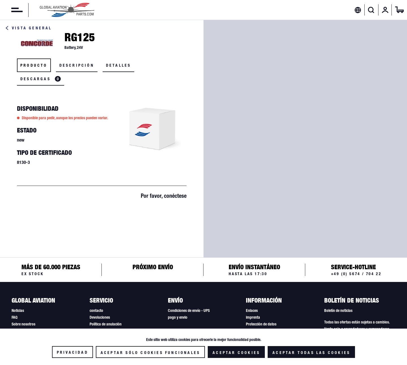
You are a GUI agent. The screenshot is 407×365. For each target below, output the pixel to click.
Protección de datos (261, 324)
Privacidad (72, 352)
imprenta (253, 317)
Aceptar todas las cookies (311, 352)
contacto (96, 310)
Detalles (118, 65)
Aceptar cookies (236, 352)
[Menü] (11, 10)
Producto (33, 65)
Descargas (40, 79)
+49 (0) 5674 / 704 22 (356, 273)
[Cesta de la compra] (399, 10)
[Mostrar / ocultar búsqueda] (371, 10)
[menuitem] (11, 10)
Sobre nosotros (23, 324)
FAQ (15, 317)
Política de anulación (106, 324)
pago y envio (177, 317)
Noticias (18, 310)
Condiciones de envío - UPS (189, 310)
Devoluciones (100, 317)
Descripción (76, 65)
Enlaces (252, 310)
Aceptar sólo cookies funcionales (150, 352)
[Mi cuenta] (385, 10)
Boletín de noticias (338, 310)
